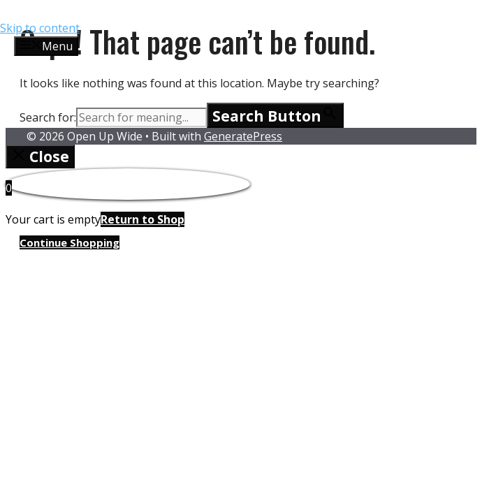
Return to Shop (142, 219)
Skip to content (40, 28)
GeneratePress (243, 136)
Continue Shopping (69, 242)
